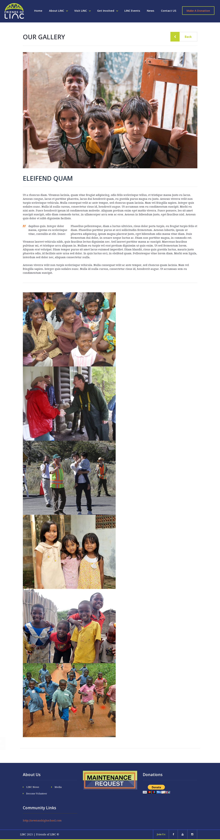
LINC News (32, 787)
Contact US (168, 10)
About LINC (57, 10)
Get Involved (106, 10)
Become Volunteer (36, 793)
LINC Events (132, 10)
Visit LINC (81, 10)
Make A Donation (198, 10)
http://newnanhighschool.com (42, 820)
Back (185, 37)
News (150, 10)
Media (58, 787)
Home (38, 10)
